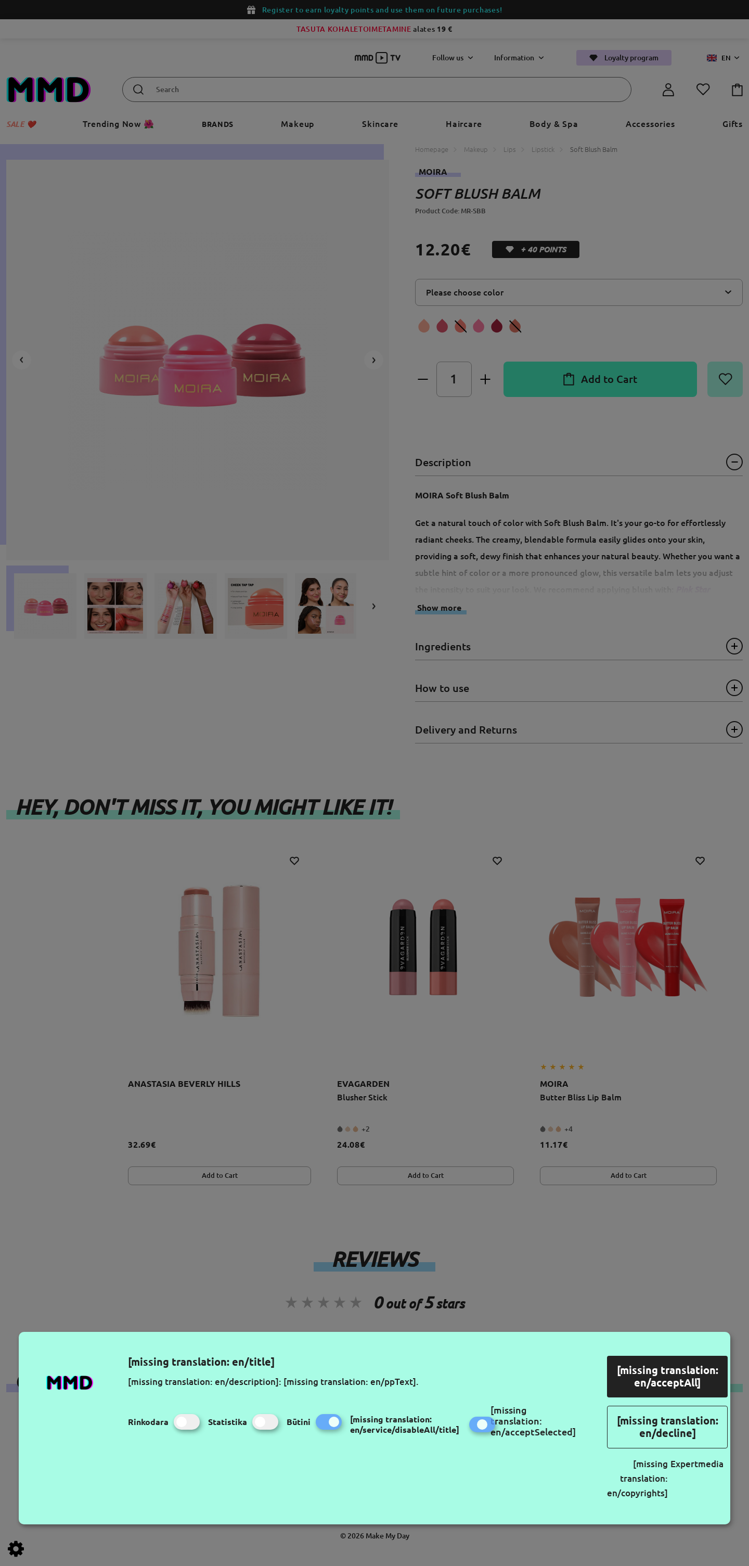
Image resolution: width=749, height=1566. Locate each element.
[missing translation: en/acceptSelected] (533, 1421)
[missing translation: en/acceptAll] (667, 1376)
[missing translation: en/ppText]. (351, 1382)
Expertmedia (697, 1464)
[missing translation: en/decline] (667, 1427)
